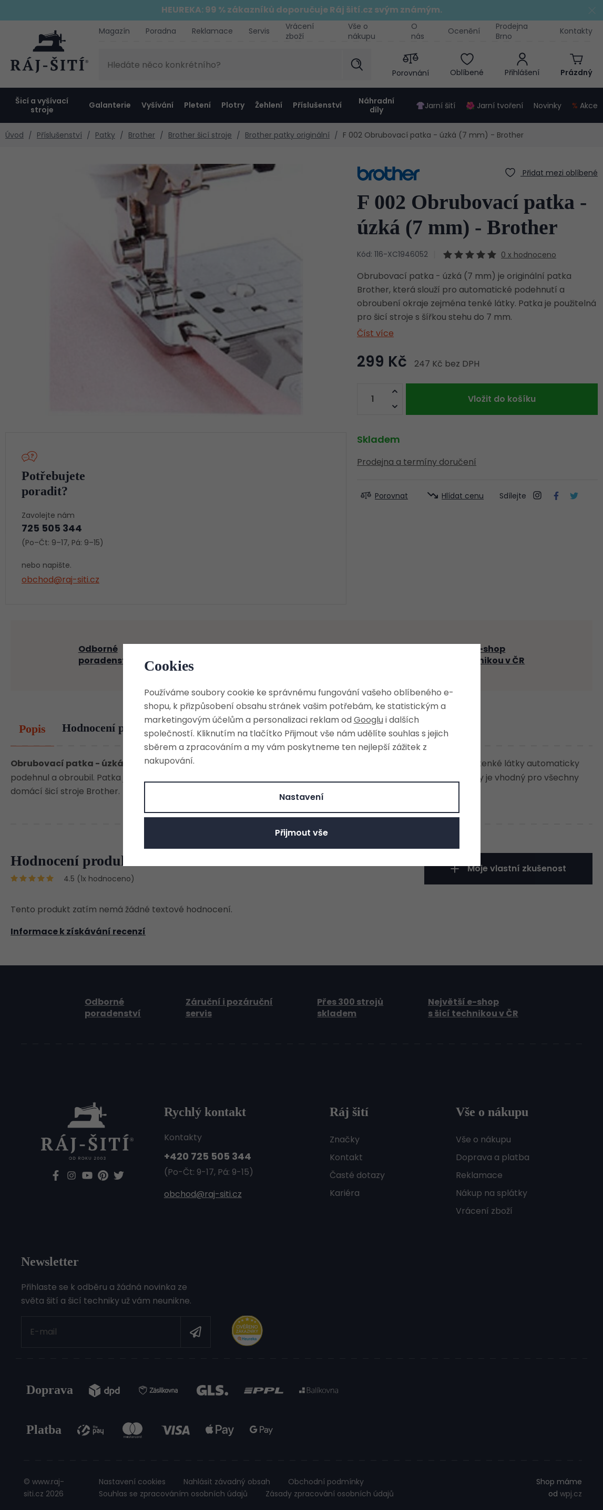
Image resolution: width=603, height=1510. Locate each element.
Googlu (368, 720)
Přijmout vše (301, 833)
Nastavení (301, 797)
